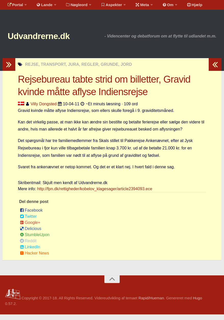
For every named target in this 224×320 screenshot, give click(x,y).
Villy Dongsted (44, 109)
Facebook (31, 216)
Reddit (28, 246)
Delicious (30, 234)
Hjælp (183, 6)
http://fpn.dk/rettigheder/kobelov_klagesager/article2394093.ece (94, 194)
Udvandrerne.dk (48, 41)
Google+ (30, 228)
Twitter (28, 222)
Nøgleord (72, 6)
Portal (14, 6)
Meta (134, 6)
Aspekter (105, 6)
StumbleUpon (34, 240)
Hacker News (34, 259)
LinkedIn (30, 252)
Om (158, 6)
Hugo (197, 303)
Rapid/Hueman (151, 303)
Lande (41, 6)
